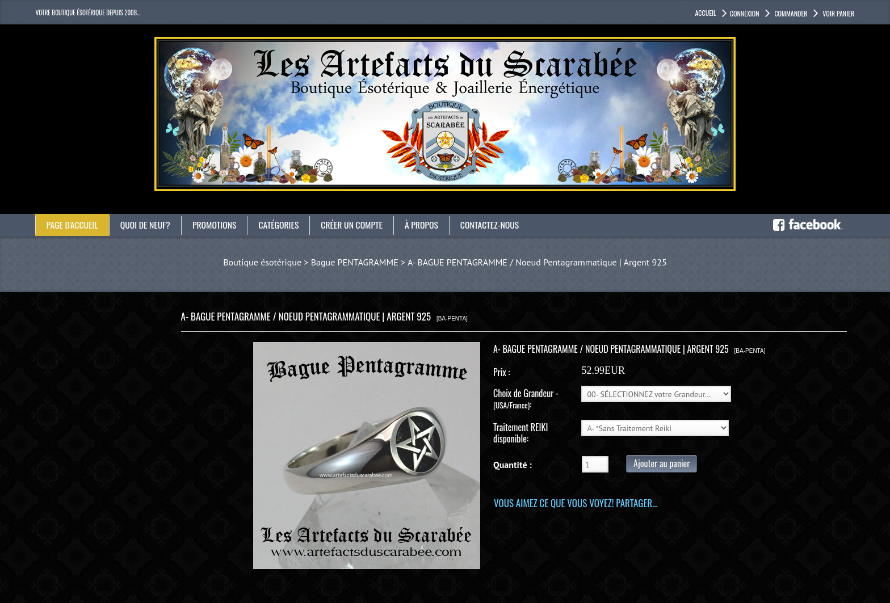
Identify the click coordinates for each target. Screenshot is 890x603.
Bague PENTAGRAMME (354, 262)
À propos (426, 224)
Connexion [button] (744, 13)
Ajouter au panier (661, 463)
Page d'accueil (73, 224)
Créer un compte (355, 224)
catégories (281, 224)
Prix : (501, 372)
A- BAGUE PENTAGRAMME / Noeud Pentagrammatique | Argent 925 (537, 262)
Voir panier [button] (838, 13)
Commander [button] (790, 13)
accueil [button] (705, 13)
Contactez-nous (495, 224)
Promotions (216, 224)
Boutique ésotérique (262, 262)
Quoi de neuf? (146, 224)
